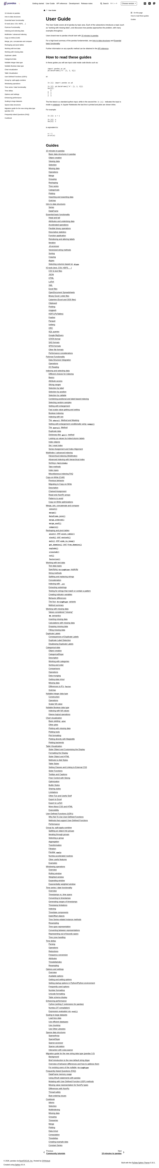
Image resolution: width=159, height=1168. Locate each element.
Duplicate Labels (10, 55)
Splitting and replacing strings (61, 577)
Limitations (53, 792)
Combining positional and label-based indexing (69, 399)
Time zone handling (57, 937)
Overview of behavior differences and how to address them (74, 1064)
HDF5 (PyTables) (56, 314)
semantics (55, 616)
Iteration (52, 243)
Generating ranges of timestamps (63, 902)
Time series (54, 186)
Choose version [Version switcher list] (128, 3)
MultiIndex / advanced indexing (15, 34)
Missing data (54, 168)
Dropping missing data (58, 626)
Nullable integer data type (14, 62)
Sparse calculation (56, 1046)
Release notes (86, 3)
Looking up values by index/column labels (66, 438)
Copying (52, 257)
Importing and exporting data (61, 197)
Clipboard (53, 303)
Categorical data (10, 59)
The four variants (62, 602)
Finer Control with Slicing (59, 778)
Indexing (52, 909)
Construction (54, 697)
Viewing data (54, 161)
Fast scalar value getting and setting (64, 410)
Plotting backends (56, 742)
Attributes (53, 958)
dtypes (51, 260)
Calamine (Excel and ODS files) (62, 300)
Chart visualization (11, 69)
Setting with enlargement (59, 406)
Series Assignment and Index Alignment (66, 449)
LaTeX (51, 282)
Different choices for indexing (61, 374)
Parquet (52, 321)
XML (51, 285)
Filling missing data (57, 630)
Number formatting (57, 990)
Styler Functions (55, 771)
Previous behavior (56, 480)
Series (51, 207)
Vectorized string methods (60, 250)
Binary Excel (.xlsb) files (59, 296)
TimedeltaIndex (55, 962)
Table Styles (54, 764)
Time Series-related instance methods (65, 919)
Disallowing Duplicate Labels (61, 644)
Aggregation (54, 842)
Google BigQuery (56, 335)
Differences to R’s (60, 686)
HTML (51, 278)
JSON (51, 274)
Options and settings (12, 94)
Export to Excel (55, 799)
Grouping (53, 179)
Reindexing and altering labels (62, 239)
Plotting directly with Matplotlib (62, 739)
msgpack (52, 310)
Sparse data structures (13, 105)
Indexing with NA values (59, 711)
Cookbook (8, 118)
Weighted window (56, 877)
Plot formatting (55, 735)
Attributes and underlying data (61, 221)
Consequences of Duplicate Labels (64, 637)
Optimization (54, 781)
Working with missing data (14, 52)
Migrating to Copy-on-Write (60, 484)
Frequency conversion (58, 955)
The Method (58, 427)
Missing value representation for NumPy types (68, 1085)
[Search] (109, 3)
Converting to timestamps (60, 898)
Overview (53, 870)
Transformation (55, 845)
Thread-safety (55, 1092)
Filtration (52, 849)
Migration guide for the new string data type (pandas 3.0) (20, 109)
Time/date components (58, 912)
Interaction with (61, 1050)
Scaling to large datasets (13, 101)
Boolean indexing (56, 413)
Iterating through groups (59, 834)
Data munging (55, 676)
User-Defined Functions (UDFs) (16, 77)
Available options (56, 976)
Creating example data (58, 1142)
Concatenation (55, 580)
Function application (57, 236)
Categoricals (54, 190)
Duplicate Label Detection (60, 640)
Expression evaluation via (63, 1011)
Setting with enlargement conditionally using (72, 424)
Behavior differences (57, 598)
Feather (52, 317)
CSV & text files (55, 271)
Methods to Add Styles (58, 760)
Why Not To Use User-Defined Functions (66, 817)
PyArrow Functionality (12, 27)
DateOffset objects (56, 916)
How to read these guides (140, 16)
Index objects (54, 442)
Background (54, 1057)
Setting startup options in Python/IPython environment (72, 983)
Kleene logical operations (59, 714)
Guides (133, 19)
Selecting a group (56, 838)
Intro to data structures (13, 17)
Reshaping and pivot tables (14, 45)
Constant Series (55, 1145)
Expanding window (57, 880)
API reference (61, 3)
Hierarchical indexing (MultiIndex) (63, 456)
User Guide (50, 3)
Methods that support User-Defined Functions (68, 820)
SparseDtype (54, 1039)
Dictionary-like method (61, 435)
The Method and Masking (64, 420)
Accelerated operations (58, 225)
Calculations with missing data (62, 623)
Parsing (52, 944)
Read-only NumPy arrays (59, 495)
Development (74, 3)
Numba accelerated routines (61, 856)
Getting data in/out (56, 679)
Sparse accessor (56, 1043)
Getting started (38, 3)
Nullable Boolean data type (14, 66)
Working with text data (12, 48)
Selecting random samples (60, 402)
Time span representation (60, 927)
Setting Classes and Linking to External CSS (68, 767)
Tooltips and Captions (58, 774)
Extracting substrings (58, 587)
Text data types (55, 566)
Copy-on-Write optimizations (61, 502)
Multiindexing (54, 1110)
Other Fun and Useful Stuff (60, 796)
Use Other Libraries (57, 1029)
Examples (53, 863)
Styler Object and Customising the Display (67, 749)
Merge (51, 175)
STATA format (54, 339)
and (62, 534)
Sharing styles (55, 789)
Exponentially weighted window (62, 884)
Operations (53, 172)
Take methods (55, 467)
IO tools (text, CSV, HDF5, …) (15, 24)
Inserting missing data (58, 619)
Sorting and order (56, 665)
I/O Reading (54, 367)
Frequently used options (59, 987)
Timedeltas (53, 1138)
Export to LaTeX (55, 803)
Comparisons (54, 668)
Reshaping (53, 183)
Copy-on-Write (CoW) (12, 38)
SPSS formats (55, 346)
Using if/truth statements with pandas (64, 1078)
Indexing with (57, 584)
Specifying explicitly (63, 569)
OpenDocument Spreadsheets (62, 292)
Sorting (52, 253)
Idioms (51, 1102)
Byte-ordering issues (57, 1096)
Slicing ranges (55, 384)
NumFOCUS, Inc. (26, 1161)
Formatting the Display (58, 753)
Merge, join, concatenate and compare (18, 41)
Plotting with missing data (60, 728)
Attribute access (55, 381)
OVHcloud (46, 1161)
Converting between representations (64, 930)
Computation (54, 1135)
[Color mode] (140, 3)
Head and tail (54, 218)
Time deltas (9, 91)
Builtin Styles (54, 785)
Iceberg (52, 324)
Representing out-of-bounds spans (63, 934)
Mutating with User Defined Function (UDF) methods (71, 1081)
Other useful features (58, 859)
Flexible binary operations (60, 228)
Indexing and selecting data (14, 31)
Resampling (54, 923)
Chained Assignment (57, 491)
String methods (55, 573)
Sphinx (17, 1165)
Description (53, 488)
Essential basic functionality (14, 20)
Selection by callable (57, 395)
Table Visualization (11, 73)
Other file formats (56, 350)
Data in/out (53, 1131)
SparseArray (54, 1036)
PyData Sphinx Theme (141, 1163)
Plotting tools (54, 732)
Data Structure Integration (60, 360)
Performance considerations (61, 353)
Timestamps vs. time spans (60, 894)
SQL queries (54, 332)
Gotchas (52, 200)
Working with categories (59, 661)
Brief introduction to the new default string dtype (69, 1060)
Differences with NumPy (59, 1088)
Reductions (53, 951)
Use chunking (54, 1025)
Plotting (52, 193)
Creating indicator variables (60, 594)
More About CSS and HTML (61, 806)
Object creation (55, 158)
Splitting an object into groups (61, 831)
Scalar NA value (55, 704)
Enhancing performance (13, 98)
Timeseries (53, 1120)
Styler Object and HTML (59, 756)
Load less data (55, 1018)
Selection (53, 165)
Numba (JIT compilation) (59, 1008)
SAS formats (54, 342)
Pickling (52, 307)
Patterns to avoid (56, 498)
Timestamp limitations (58, 905)
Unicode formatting (57, 994)
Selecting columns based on (64, 264)
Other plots (53, 725)
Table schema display (58, 997)
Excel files (53, 289)
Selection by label (56, 388)
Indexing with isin (56, 417)
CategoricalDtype (56, 654)
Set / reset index (56, 445)
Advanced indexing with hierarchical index (67, 459)
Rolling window (55, 873)
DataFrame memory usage (60, 1074)
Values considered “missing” (61, 612)
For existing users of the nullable (69, 1067)
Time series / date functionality (15, 87)
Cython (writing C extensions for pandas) (66, 1004)
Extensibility (54, 810)
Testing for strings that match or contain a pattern (70, 591)
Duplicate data (55, 431)
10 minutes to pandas (12, 13)
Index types (54, 470)
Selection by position (57, 392)
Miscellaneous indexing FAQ (61, 474)
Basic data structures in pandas (62, 154)
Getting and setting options (60, 979)
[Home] (44, 10)
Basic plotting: (57, 721)
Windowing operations (12, 84)
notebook (56, 105)
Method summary (56, 605)
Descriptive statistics (57, 232)
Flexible (55, 852)
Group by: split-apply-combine (15, 80)
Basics (51, 377)
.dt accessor (54, 246)
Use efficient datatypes (58, 1022)
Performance (54, 824)
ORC (51, 328)
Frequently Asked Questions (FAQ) (17, 114)
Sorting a (58, 463)
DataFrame (53, 211)
